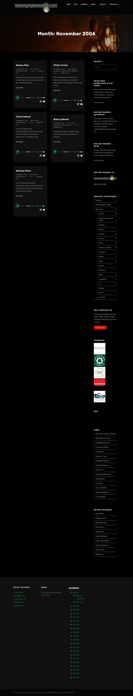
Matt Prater (34, 69)
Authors (102, 214)
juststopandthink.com (103, 474)
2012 (76, 655)
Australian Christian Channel (106, 434)
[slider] (41, 99)
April (78, 596)
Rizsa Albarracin (101, 523)
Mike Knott (99, 554)
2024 (76, 610)
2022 (76, 617)
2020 (76, 625)
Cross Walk (99, 452)
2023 (76, 613)
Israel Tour (99, 470)
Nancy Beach (61, 119)
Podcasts (102, 252)
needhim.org (100, 479)
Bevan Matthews (101, 536)
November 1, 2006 (21, 174)
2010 (76, 662)
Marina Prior (23, 171)
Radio (101, 261)
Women (101, 288)
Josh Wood (99, 514)
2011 (76, 659)
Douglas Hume (101, 518)
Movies (101, 238)
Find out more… (99, 102)
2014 (76, 647)
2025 (76, 606)
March (79, 602)
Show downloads (47, 593)
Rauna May (22, 65)
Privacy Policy (38, 692)
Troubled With (101, 497)
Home (68, 4)
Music (101, 243)
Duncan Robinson (102, 545)
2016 (76, 640)
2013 (76, 651)
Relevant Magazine (102, 492)
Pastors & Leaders (105, 248)
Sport (101, 275)
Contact (102, 4)
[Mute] (38, 98)
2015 (76, 643)
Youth (101, 293)
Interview (99, 209)
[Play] (18, 97)
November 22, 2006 (59, 69)
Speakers (102, 270)
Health (101, 229)
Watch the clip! (100, 184)
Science (101, 266)
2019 (76, 628)
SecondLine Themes (63, 692)
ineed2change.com (102, 465)
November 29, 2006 (22, 69)
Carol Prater (100, 550)
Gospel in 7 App (101, 456)
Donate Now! (100, 327)
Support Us (113, 4)
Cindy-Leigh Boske (102, 541)
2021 (76, 621)
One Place (99, 483)
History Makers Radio (103, 205)
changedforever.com (103, 443)
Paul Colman (23, 116)
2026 (75, 592)
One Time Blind (101, 488)
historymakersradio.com (25, 692)
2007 (76, 674)
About (93, 4)
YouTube (102, 297)
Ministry (102, 234)
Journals (84, 4)
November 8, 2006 (59, 123)
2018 (76, 632)
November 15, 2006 (22, 120)
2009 (76, 666)
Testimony (102, 279)
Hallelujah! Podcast (102, 461)
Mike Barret (100, 532)
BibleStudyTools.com (103, 438)
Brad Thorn (100, 527)
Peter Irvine (61, 65)
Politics (101, 257)
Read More (19, 88)
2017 (76, 636)
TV (100, 284)
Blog (75, 4)
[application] (30, 97)
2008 (76, 670)
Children (102, 225)
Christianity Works (102, 447)
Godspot (99, 200)
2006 (76, 677)
